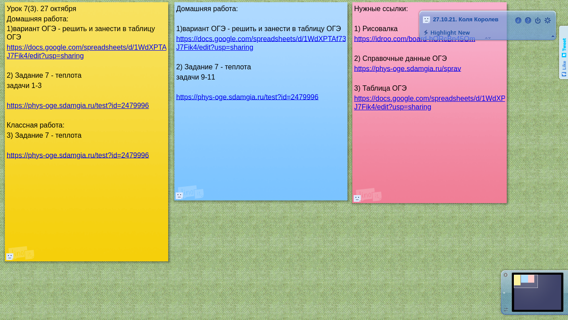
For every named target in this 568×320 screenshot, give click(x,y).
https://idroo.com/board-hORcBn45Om (414, 38)
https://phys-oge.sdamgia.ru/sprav (407, 68)
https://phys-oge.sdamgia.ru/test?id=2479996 (247, 96)
